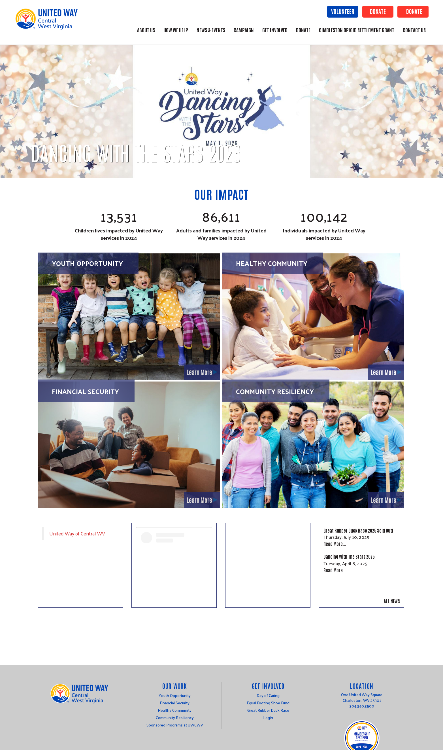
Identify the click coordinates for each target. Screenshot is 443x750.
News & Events (211, 29)
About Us (146, 29)
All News (392, 601)
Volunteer (342, 11)
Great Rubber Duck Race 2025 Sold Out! (358, 530)
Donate (378, 11)
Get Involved (274, 29)
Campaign (244, 29)
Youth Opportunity (87, 263)
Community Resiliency (275, 391)
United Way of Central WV (77, 533)
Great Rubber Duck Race (268, 710)
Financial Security (85, 391)
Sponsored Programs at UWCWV (174, 724)
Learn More (199, 372)
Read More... (334, 543)
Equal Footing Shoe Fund (268, 702)
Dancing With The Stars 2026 (136, 152)
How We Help (175, 29)
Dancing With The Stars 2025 (348, 556)
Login (268, 717)
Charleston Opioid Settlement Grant (356, 29)
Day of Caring (268, 695)
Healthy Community (271, 263)
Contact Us (414, 29)
